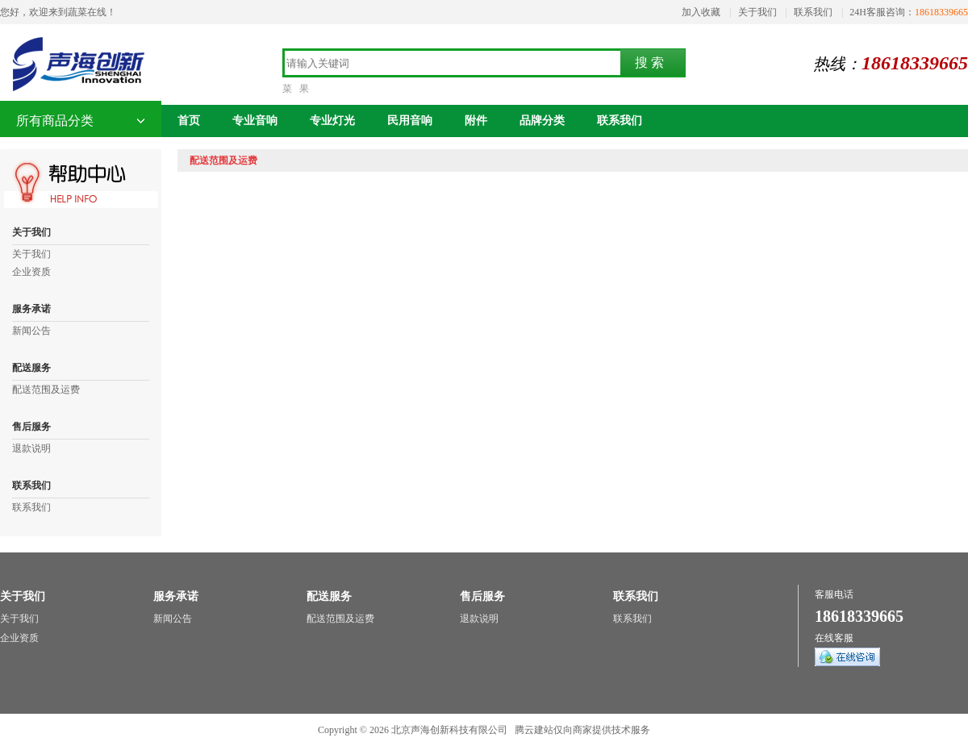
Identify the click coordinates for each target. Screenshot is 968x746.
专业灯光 (332, 121)
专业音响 (254, 121)
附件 (476, 121)
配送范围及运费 (46, 389)
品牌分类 (542, 121)
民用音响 (409, 121)
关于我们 (757, 12)
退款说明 (31, 448)
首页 (188, 121)
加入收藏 (701, 12)
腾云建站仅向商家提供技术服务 (582, 730)
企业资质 (31, 271)
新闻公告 (31, 330)
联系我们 (813, 12)
